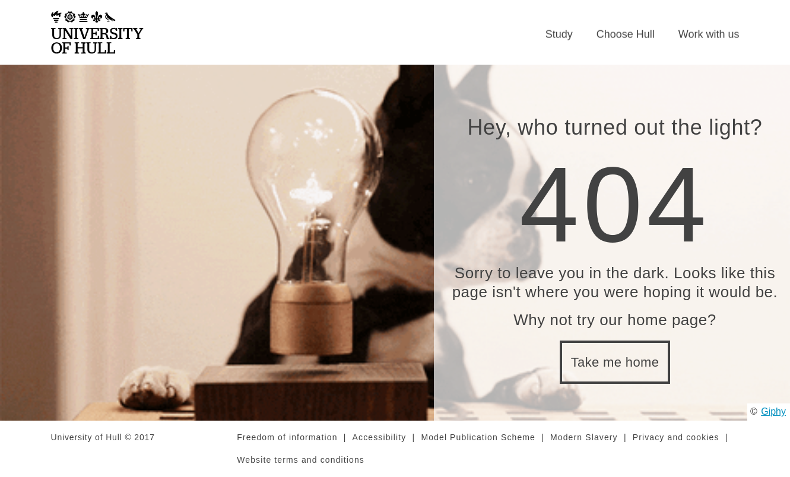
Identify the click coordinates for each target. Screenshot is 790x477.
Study (559, 34)
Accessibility (380, 437)
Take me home (615, 362)
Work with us (709, 34)
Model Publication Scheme (478, 437)
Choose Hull (626, 34)
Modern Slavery (584, 437)
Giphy (773, 411)
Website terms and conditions (300, 460)
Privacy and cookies (676, 437)
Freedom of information (287, 437)
